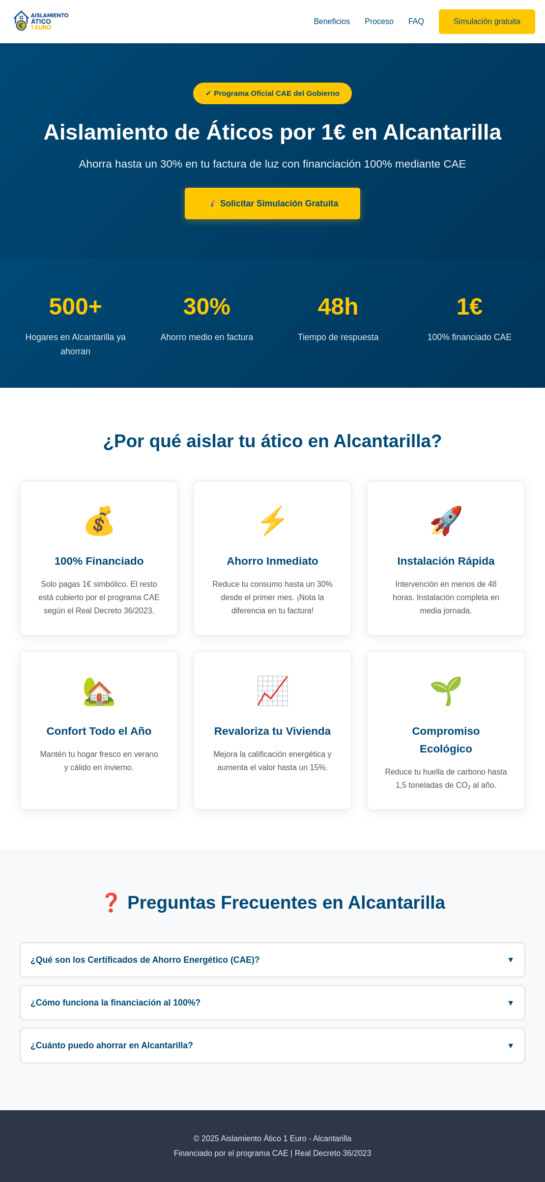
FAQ (416, 21)
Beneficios (332, 21)
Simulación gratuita (487, 21)
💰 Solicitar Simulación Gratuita (272, 203)
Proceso (379, 21)
